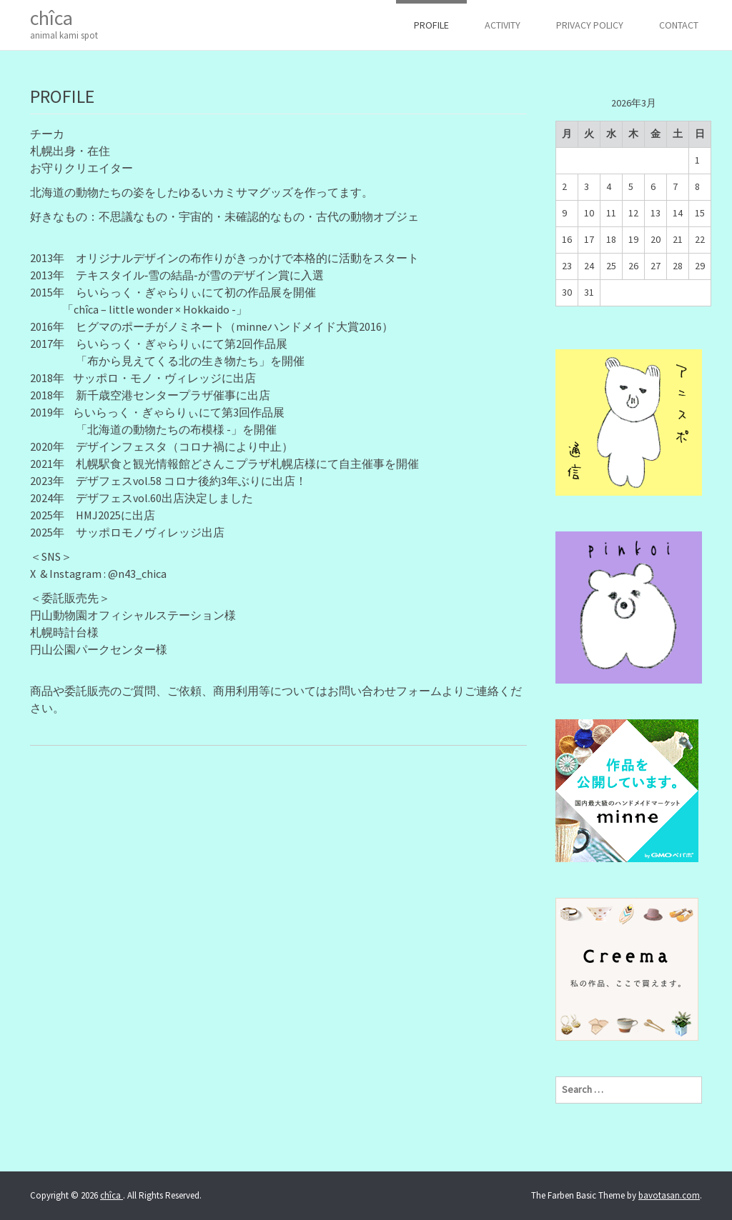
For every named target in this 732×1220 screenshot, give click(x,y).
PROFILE (431, 25)
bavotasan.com (669, 1195)
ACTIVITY (502, 25)
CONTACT (678, 25)
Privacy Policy (589, 25)
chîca (64, 24)
